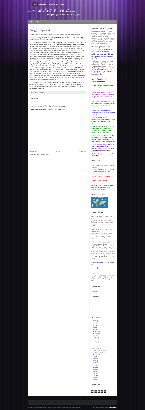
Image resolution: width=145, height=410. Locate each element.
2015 (94, 367)
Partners (45, 22)
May (96, 342)
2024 (94, 325)
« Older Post (82, 151)
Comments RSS (53, 4)
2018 (94, 361)
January (97, 354)
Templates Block (76, 407)
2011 (94, 375)
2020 (94, 356)
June (96, 339)
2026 (94, 321)
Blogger (100, 407)
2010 (94, 377)
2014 (94, 369)
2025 (94, 323)
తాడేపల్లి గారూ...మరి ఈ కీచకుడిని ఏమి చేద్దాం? (102, 242)
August (96, 335)
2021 (94, 329)
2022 (94, 327)
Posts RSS (42, 4)
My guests (94, 291)
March (96, 346)
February (97, 348)
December (97, 331)
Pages (51, 22)
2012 (94, 373)
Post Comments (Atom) (43, 154)
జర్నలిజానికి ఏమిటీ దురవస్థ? (101, 350)
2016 (94, 365)
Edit (62, 4)
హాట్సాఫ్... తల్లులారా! (39, 30)
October (97, 333)
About (32, 22)
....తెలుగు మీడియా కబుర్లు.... (51, 10)
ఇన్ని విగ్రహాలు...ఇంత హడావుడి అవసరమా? (101, 273)
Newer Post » (33, 151)
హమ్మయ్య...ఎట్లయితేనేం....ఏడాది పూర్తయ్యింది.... (103, 251)
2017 (94, 363)
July (96, 337)
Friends (38, 22)
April (96, 344)
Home (34, 4)
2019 (94, 358)
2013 (94, 371)
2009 (94, 379)
